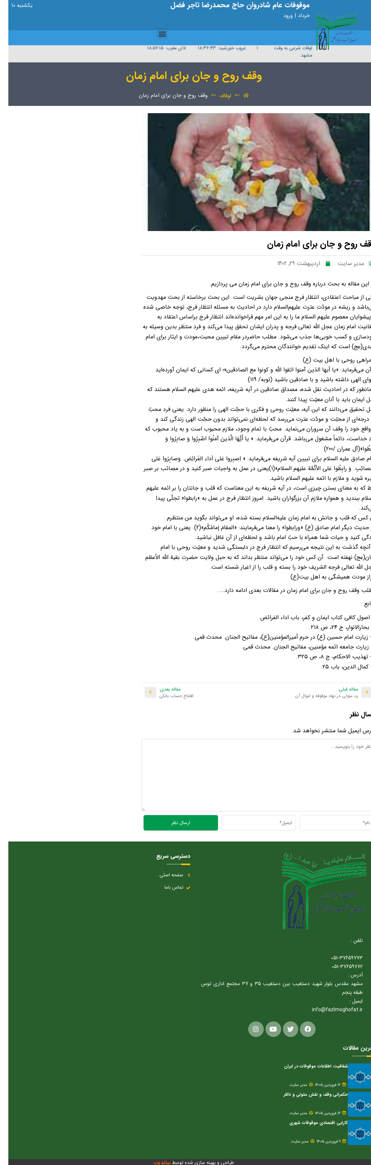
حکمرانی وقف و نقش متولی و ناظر (307, 1093)
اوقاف (217, 95)
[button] (154, 34)
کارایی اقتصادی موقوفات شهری (310, 1121)
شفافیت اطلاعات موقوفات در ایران (307, 1065)
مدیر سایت (290, 1084)
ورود (280, 15)
